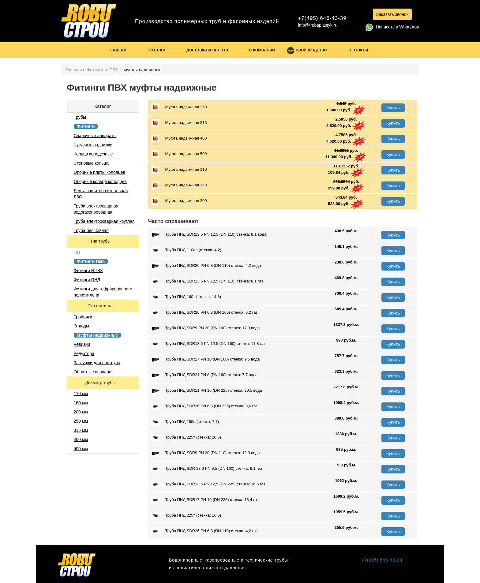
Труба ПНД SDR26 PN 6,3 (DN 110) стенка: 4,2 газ (205, 531)
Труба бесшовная (91, 230)
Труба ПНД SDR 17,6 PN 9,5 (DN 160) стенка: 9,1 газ (207, 469)
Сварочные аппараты (95, 135)
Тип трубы (100, 241)
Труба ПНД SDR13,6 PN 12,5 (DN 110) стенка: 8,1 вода (209, 234)
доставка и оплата (207, 49)
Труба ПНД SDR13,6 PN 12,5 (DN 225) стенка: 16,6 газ (208, 484)
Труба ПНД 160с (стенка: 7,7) (185, 422)
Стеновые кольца (91, 163)
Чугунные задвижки (93, 144)
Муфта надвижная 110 (179, 170)
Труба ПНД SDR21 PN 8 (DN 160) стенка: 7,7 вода (205, 375)
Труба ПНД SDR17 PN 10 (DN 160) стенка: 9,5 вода (206, 359)
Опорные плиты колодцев (99, 172)
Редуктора (84, 353)
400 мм (81, 439)
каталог (157, 49)
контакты (357, 49)
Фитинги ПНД (87, 279)
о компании (262, 49)
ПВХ (114, 69)
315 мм (81, 430)
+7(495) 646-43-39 (322, 18)
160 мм (81, 402)
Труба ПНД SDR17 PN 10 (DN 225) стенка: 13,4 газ (205, 500)
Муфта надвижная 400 (179, 138)
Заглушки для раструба (97, 362)
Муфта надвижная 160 (179, 185)
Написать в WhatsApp (392, 26)
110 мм (81, 393)
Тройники (83, 316)
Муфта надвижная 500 (179, 154)
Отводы (81, 325)
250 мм (81, 421)
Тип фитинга (101, 305)
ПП (77, 252)
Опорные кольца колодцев (100, 181)
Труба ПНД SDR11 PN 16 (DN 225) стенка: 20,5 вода (207, 390)
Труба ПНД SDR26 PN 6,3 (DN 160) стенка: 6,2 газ (205, 312)
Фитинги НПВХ (88, 270)
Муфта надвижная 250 (179, 107)
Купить (393, 107)
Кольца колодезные (93, 153)
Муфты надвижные (97, 335)
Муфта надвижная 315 (179, 123)
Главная (74, 69)
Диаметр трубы (101, 382)
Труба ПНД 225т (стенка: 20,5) (186, 437)
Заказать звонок (392, 14)
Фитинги (95, 69)
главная (119, 49)
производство (307, 49)
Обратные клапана (92, 371)
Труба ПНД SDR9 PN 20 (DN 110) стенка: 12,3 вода (206, 453)
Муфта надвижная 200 (179, 201)
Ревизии (82, 344)
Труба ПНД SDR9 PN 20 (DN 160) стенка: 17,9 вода (206, 328)
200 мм (81, 411)
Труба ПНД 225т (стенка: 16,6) (186, 515)
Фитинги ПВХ (91, 261)
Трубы (80, 117)
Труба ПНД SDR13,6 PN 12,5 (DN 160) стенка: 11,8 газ (208, 344)
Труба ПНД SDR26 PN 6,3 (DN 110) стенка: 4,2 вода (206, 266)
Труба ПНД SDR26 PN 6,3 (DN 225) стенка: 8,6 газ (205, 406)
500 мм (81, 448)
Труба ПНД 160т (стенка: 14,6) (186, 297)
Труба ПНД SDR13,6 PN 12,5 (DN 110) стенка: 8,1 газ (207, 281)
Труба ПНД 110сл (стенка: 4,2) (186, 250)
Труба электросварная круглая (104, 221)
